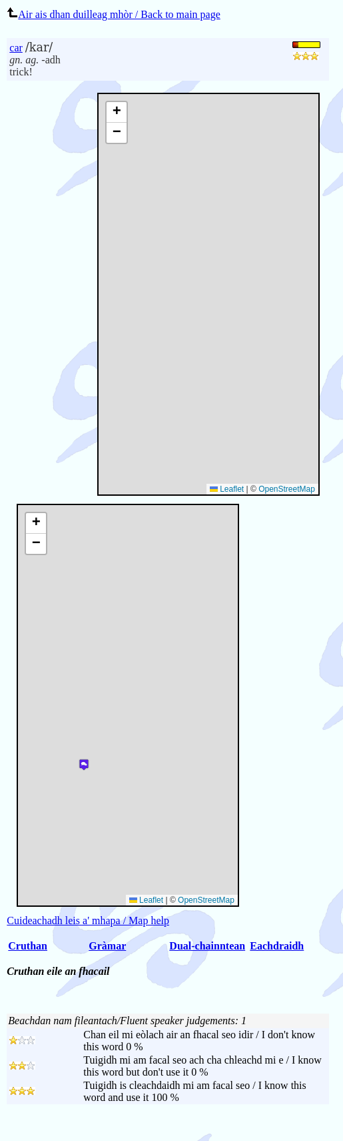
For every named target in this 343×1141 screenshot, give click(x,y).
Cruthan (27, 946)
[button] (117, 112)
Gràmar (107, 946)
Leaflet (227, 489)
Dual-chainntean (207, 946)
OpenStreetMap (286, 489)
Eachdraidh (277, 946)
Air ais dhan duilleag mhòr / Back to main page (113, 14)
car (16, 47)
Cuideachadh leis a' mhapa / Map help (88, 920)
